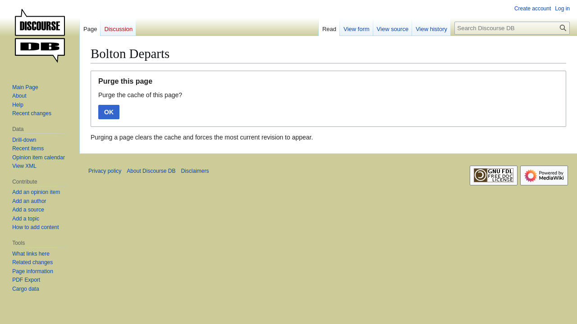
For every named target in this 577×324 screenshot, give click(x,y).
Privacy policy (104, 171)
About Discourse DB (151, 171)
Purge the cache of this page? (140, 95)
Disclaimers (195, 171)
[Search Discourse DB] (512, 28)
